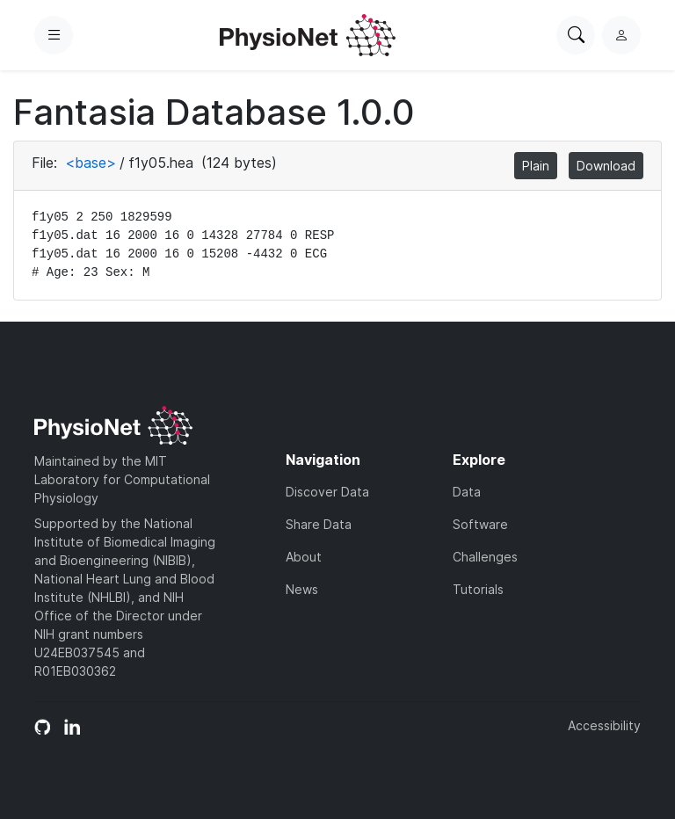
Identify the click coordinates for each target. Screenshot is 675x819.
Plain (535, 165)
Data (467, 491)
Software (480, 524)
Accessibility (604, 725)
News (302, 589)
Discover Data (327, 491)
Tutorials (478, 589)
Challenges (485, 556)
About (304, 556)
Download (606, 165)
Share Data (319, 524)
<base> (90, 162)
